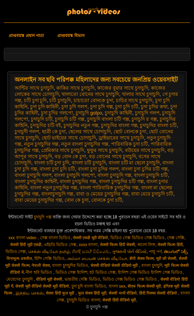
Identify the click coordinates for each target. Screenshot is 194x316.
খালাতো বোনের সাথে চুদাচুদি (90, 94)
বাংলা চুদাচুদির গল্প (78, 181)
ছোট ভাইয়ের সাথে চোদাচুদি (69, 138)
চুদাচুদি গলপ (147, 113)
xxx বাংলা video (22, 237)
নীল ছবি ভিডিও (39, 272)
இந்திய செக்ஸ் (29, 293)
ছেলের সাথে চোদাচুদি (89, 131)
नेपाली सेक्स (41, 265)
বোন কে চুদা (76, 200)
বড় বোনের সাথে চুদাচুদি (112, 156)
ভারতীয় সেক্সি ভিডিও (82, 279)
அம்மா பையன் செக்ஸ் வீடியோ (97, 258)
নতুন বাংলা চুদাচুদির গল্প (84, 144)
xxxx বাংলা (88, 244)
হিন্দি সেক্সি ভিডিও (49, 258)
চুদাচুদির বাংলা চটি (158, 125)
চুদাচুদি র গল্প (144, 119)
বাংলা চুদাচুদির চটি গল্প (121, 181)
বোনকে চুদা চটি (106, 200)
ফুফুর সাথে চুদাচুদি (104, 150)
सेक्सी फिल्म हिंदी (170, 244)
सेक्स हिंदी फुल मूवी (60, 293)
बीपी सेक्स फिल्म (141, 258)
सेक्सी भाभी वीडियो (123, 293)
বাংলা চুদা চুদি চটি (57, 169)
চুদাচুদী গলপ (27, 131)
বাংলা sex (117, 286)
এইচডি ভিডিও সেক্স (60, 244)
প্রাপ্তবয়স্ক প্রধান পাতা (26, 35)
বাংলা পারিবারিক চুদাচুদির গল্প (109, 187)
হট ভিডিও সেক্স (103, 272)
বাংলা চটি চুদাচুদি (89, 162)
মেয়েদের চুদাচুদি (20, 279)
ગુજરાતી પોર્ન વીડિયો (129, 251)
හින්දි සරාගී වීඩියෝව (91, 251)
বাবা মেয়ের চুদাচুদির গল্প (38, 200)
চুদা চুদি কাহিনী (44, 106)
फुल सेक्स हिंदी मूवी (92, 293)
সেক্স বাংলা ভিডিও (55, 237)
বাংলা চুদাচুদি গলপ (33, 175)
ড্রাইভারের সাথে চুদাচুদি (121, 138)
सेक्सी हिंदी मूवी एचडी (25, 244)
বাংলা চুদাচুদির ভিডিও (70, 265)
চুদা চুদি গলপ (74, 106)
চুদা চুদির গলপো (57, 113)
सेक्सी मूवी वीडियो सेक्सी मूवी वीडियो (42, 286)
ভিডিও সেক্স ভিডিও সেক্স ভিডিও (137, 237)
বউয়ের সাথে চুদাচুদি (145, 150)
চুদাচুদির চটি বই (45, 125)
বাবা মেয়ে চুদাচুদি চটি (152, 194)
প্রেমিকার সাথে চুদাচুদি (62, 150)
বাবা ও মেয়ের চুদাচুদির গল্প (102, 194)
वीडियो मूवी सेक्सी (49, 279)
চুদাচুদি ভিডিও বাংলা (83, 300)
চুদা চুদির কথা (154, 106)
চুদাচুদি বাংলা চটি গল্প (108, 119)
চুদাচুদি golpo (89, 113)
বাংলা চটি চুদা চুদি (51, 162)
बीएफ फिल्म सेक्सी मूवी (144, 286)
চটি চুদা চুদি (35, 100)
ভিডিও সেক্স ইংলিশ (71, 272)
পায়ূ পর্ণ (155, 251)
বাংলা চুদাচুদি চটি (151, 175)
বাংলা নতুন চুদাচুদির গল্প (53, 187)
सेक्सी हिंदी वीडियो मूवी (119, 300)
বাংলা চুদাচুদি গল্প (114, 175)
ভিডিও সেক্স (16, 251)
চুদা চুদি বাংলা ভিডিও (88, 286)
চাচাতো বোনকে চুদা (93, 100)
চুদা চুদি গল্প (101, 106)
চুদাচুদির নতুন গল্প (81, 125)
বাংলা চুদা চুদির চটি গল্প (144, 169)
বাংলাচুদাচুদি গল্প (57, 194)
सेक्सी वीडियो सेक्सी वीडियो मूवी (115, 265)
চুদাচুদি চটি (41, 119)
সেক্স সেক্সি (175, 237)
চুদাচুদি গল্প (97, 10)
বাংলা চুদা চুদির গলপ (98, 169)
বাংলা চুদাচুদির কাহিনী (36, 181)
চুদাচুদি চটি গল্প (69, 119)
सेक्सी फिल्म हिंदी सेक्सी (117, 244)
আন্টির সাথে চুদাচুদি (34, 88)
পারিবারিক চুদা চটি (129, 144)
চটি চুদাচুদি (60, 100)
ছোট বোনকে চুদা (129, 131)
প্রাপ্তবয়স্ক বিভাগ (70, 35)
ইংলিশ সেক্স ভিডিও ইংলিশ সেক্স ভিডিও (150, 272)
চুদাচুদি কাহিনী (118, 113)
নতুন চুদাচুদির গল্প (41, 144)
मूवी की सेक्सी (166, 258)
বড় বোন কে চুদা (70, 156)
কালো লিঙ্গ (146, 244)
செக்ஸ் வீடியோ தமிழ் (49, 251)
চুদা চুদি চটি (126, 106)
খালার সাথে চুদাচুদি (141, 94)
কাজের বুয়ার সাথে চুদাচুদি (122, 88)
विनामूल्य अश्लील (19, 258)
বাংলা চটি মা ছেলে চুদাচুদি (134, 162)
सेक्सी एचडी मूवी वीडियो (90, 237)
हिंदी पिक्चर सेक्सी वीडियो (158, 293)
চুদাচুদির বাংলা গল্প (119, 125)
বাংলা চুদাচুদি (151, 265)
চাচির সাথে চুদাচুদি (134, 100)
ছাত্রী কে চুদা (54, 131)
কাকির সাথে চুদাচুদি (75, 88)
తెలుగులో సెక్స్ (175, 251)
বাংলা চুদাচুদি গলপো (74, 175)
